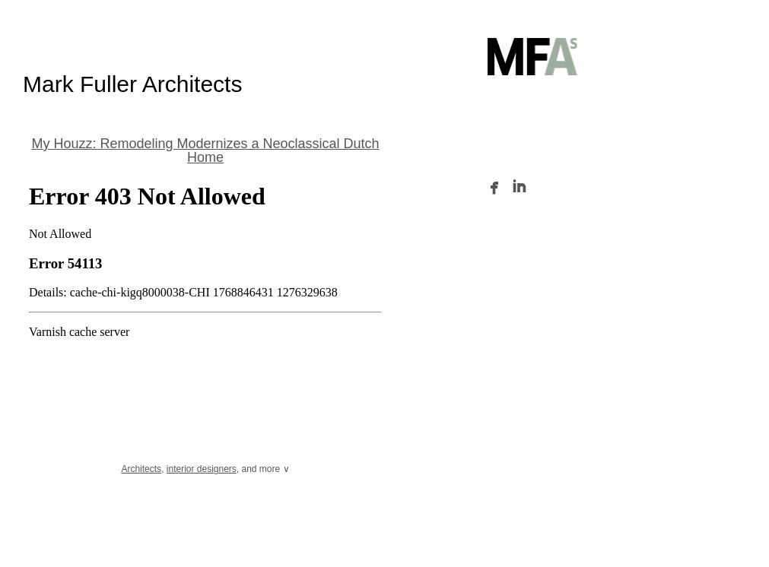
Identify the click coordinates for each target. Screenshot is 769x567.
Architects (141, 469)
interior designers (202, 469)
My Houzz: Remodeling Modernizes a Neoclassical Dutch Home (205, 150)
